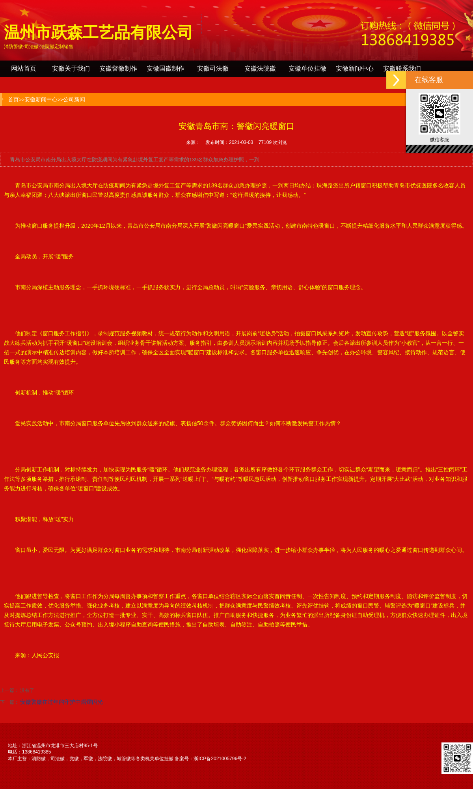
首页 (13, 99)
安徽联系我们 (402, 68)
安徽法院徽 (260, 68)
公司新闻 (74, 99)
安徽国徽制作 (165, 68)
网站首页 (23, 68)
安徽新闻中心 (355, 68)
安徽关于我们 (71, 68)
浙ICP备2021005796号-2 (220, 758)
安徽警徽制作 (118, 68)
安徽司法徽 (213, 68)
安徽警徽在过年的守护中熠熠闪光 (61, 702)
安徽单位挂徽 (307, 68)
